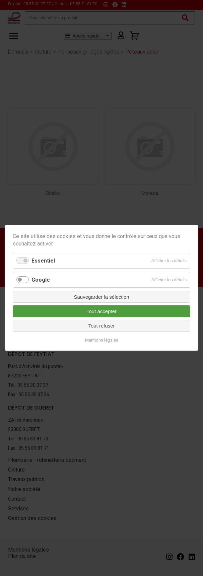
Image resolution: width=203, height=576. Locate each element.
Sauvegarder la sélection (101, 297)
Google (40, 280)
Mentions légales (101, 340)
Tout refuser (101, 326)
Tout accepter (101, 311)
